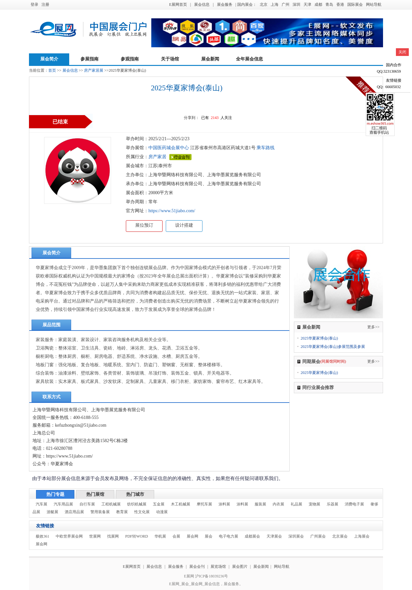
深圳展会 (296, 536)
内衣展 (278, 504)
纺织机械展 (136, 504)
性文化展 (142, 512)
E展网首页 (178, 4)
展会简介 (49, 59)
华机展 (160, 536)
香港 (340, 4)
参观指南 (130, 59)
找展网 (113, 536)
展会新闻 (210, 59)
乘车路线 (265, 147)
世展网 (95, 536)
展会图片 (240, 566)
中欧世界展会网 (69, 536)
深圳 (296, 4)
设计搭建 (184, 225)
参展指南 (89, 59)
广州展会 (318, 536)
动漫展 (162, 512)
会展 (176, 536)
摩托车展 (204, 504)
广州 (285, 4)
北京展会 (340, 536)
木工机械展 (180, 504)
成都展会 (252, 536)
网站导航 (373, 4)
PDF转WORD (136, 536)
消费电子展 (354, 504)
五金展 (158, 504)
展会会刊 (197, 566)
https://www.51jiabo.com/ (171, 210)
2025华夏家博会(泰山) (319, 338)
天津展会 (274, 536)
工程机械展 (111, 504)
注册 (45, 4)
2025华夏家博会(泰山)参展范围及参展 (333, 346)
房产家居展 (93, 70)
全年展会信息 (249, 59)
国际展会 (355, 4)
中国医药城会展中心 (168, 147)
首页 (52, 70)
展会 (208, 536)
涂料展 (224, 504)
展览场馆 (218, 566)
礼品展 (296, 504)
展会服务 (224, 4)
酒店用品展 (74, 512)
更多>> (373, 327)
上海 (274, 4)
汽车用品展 (63, 504)
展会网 (192, 536)
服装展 (260, 504)
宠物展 (314, 504)
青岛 (329, 4)
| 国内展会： (246, 4)
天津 (307, 4)
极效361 (42, 536)
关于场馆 (170, 59)
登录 (34, 4)
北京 (263, 4)
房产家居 (157, 156)
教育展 (122, 512)
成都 (318, 4)
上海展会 (362, 536)
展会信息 (202, 4)
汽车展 (41, 504)
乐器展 (332, 504)
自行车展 (87, 504)
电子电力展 (228, 536)
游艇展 (52, 512)
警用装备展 (100, 512)
